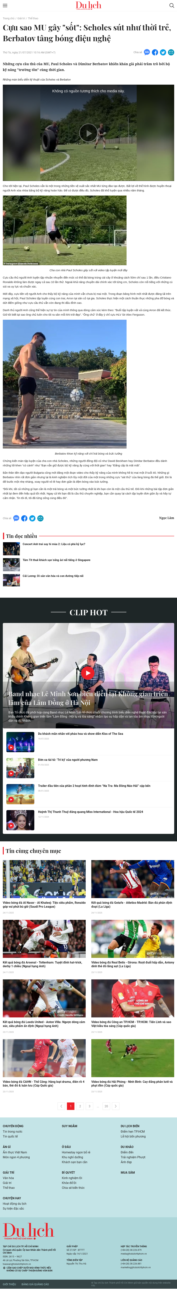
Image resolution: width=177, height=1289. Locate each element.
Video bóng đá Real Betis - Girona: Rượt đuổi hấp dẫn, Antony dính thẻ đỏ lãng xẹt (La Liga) (132, 964)
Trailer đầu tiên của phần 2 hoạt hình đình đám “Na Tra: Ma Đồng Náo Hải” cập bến (94, 786)
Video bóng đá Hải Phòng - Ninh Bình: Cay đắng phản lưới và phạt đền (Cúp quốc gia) (132, 1084)
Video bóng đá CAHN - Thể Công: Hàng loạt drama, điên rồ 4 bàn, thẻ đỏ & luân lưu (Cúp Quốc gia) (43, 1084)
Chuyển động (13, 1126)
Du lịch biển (130, 1126)
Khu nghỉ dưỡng (72, 1157)
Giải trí (21, 18)
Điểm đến (127, 1153)
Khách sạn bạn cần (74, 1162)
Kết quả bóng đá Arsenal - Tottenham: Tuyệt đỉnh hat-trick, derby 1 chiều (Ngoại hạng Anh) (42, 964)
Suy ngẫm (69, 1126)
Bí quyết (68, 1173)
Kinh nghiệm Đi (72, 1178)
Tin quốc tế (10, 1137)
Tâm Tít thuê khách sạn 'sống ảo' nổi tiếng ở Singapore (56, 560)
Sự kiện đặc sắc (13, 1209)
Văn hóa (8, 1178)
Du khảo (127, 1147)
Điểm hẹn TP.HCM (133, 1132)
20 (106, 1106)
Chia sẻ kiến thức (73, 1188)
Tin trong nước (12, 1132)
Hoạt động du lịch (14, 1204)
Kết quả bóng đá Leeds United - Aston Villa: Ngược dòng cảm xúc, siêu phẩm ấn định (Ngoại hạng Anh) (44, 1024)
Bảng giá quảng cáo (35, 1284)
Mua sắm (128, 1173)
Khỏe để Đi (69, 1183)
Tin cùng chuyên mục (33, 850)
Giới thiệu (9, 1284)
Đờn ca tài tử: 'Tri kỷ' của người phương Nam (68, 760)
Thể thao (33, 18)
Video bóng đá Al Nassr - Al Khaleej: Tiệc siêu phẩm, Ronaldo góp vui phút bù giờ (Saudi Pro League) (44, 905)
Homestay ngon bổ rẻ (76, 1153)
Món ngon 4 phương (16, 1157)
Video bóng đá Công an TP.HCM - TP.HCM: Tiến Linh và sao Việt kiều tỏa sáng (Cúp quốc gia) (131, 1024)
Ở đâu (66, 1147)
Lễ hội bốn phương (133, 1137)
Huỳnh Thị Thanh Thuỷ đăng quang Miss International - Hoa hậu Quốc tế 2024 (90, 812)
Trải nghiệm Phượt (133, 1157)
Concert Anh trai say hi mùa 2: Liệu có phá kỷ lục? (54, 544)
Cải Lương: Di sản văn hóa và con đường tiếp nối (53, 576)
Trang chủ (8, 18)
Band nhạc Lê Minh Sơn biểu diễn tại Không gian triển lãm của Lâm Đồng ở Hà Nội (83, 698)
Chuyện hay (12, 1198)
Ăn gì (7, 1147)
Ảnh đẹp (126, 1162)
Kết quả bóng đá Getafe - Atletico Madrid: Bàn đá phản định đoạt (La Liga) (131, 905)
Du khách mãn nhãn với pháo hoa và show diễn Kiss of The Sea (80, 734)
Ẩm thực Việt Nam (15, 1153)
